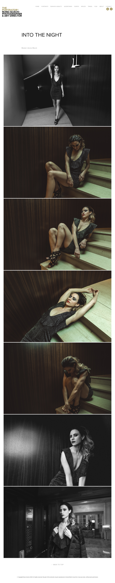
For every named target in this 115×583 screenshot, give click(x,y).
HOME (37, 6)
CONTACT (109, 6)
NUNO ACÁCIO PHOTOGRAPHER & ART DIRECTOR (12, 14)
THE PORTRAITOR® (10, 9)
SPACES (83, 6)
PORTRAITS (44, 6)
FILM (95, 6)
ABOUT (101, 6)
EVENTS (76, 6)
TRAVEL (90, 6)
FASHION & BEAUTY (56, 6)
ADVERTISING (68, 6)
